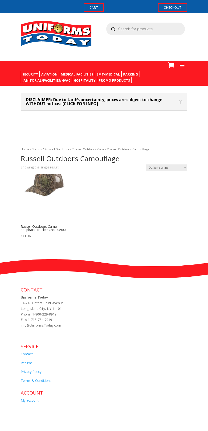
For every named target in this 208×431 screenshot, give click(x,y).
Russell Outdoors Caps (88, 149)
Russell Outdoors (57, 149)
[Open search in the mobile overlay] (145, 29)
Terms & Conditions (36, 380)
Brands (37, 149)
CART (94, 7)
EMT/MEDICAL (108, 74)
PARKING (130, 74)
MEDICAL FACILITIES (77, 74)
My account (30, 400)
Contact (27, 354)
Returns (27, 363)
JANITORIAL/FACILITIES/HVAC (46, 80)
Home (25, 149)
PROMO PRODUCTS (114, 80)
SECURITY (30, 74)
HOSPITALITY (84, 80)
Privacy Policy (31, 371)
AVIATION (49, 74)
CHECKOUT (172, 7)
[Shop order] (166, 167)
